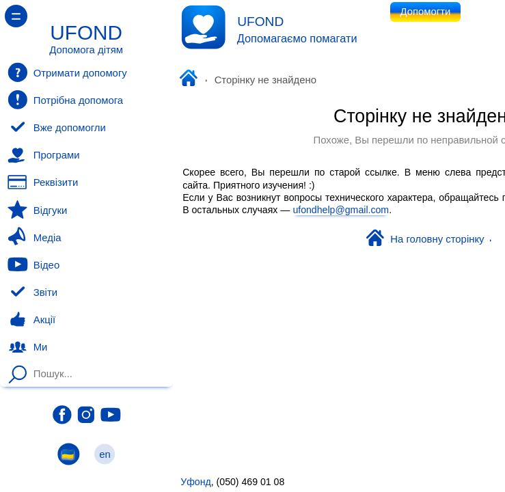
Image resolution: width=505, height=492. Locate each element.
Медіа (34, 237)
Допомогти (425, 11)
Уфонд (191, 79)
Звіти (32, 292)
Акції (31, 320)
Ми (27, 347)
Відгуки (37, 210)
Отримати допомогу (67, 72)
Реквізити (43, 182)
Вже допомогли (57, 128)
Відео (33, 264)
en (105, 454)
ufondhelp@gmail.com (340, 209)
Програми (43, 155)
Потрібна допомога (65, 100)
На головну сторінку (429, 239)
